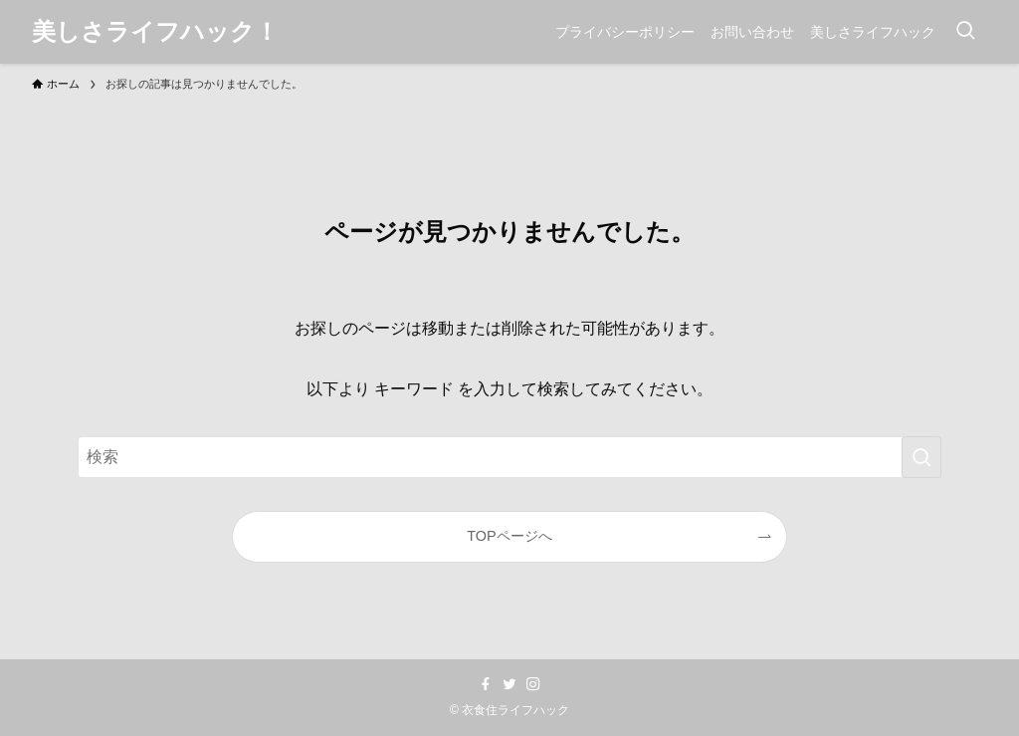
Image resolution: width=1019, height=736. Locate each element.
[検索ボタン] (965, 32)
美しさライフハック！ (155, 32)
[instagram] (533, 684)
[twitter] (509, 684)
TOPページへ (509, 536)
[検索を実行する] (921, 457)
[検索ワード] (509, 457)
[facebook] (486, 684)
